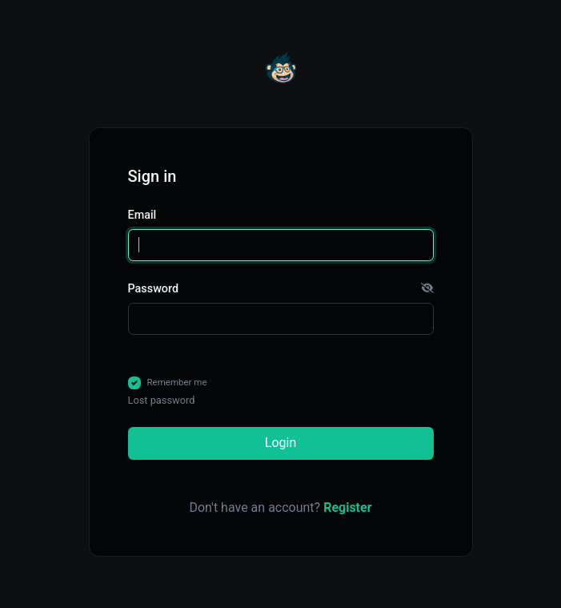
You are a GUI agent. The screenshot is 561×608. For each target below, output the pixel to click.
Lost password (161, 400)
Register (347, 507)
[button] (427, 289)
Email (142, 215)
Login (280, 442)
